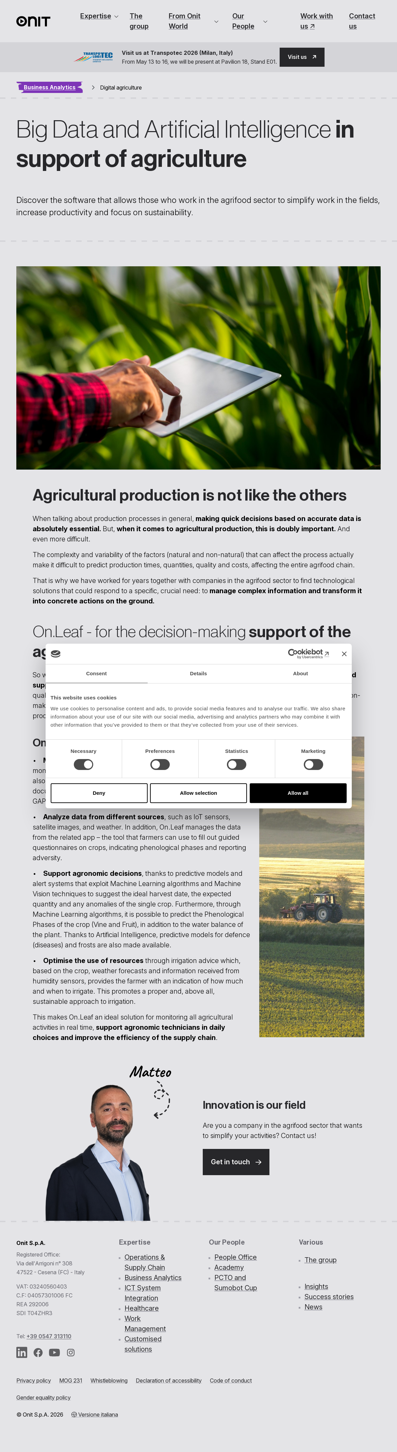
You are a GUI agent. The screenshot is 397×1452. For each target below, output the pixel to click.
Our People (243, 21)
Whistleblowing (109, 1380)
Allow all (298, 793)
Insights (316, 1287)
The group (139, 21)
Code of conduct (231, 1380)
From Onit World (184, 21)
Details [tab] (198, 673)
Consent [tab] (96, 673)
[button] (302, 57)
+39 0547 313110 (49, 1336)
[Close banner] (344, 653)
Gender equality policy (43, 1397)
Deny (99, 793)
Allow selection (198, 793)
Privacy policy (33, 1380)
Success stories (329, 1297)
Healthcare (142, 1309)
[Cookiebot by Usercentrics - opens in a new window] (299, 654)
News (313, 1307)
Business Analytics (50, 87)
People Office (235, 1257)
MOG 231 (70, 1380)
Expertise (95, 16)
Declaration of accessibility (169, 1380)
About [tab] (300, 673)
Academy (229, 1268)
